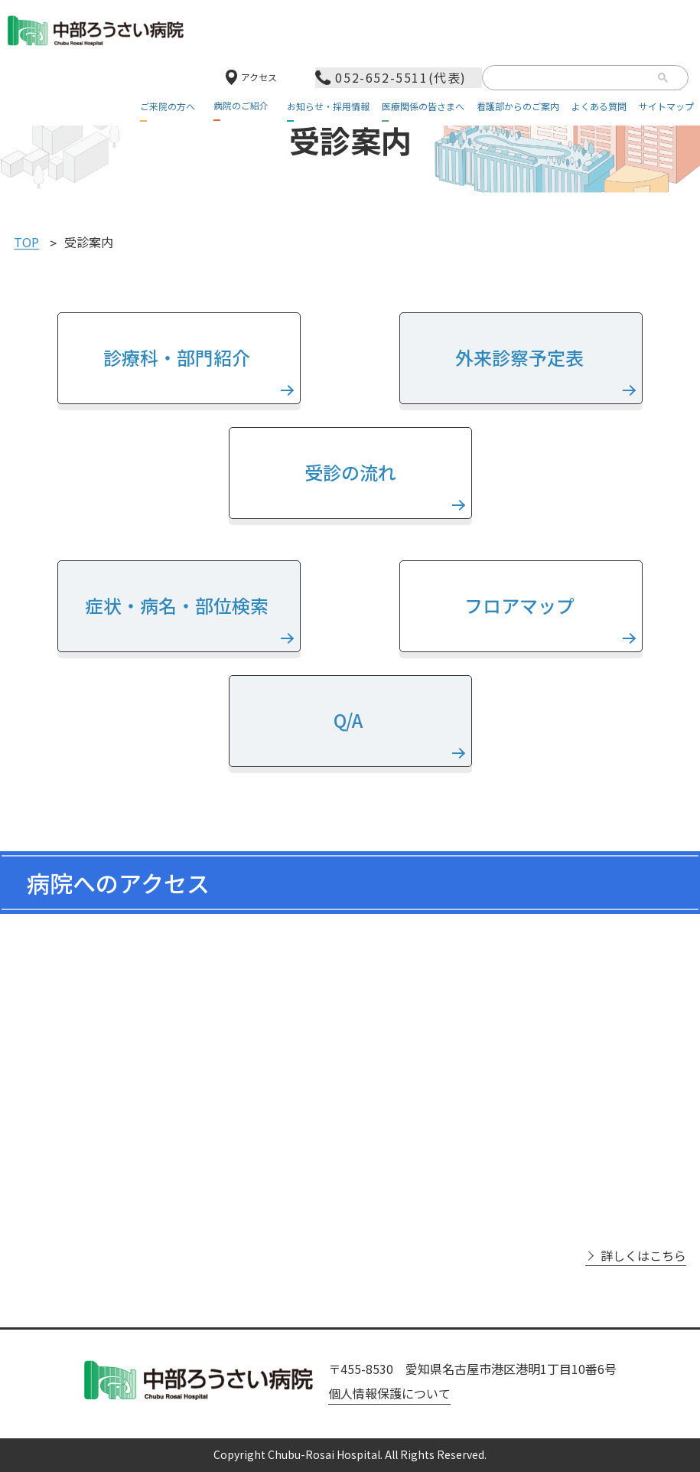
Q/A (350, 720)
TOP (26, 242)
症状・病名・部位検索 (178, 605)
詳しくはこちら (643, 1256)
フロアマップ (521, 605)
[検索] (569, 79)
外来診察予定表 (521, 357)
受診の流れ (350, 472)
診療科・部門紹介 (178, 357)
